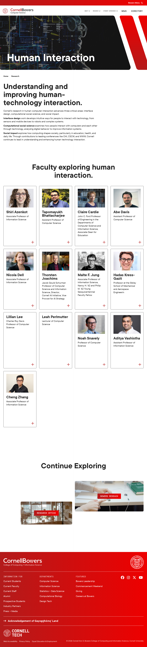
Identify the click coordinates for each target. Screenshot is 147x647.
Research (79, 11)
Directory (136, 11)
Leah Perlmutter (55, 317)
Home (5, 76)
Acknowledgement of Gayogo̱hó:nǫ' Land (33, 620)
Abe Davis (121, 212)
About (64, 11)
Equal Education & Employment (44, 641)
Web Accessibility (10, 641)
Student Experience (102, 11)
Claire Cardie (88, 212)
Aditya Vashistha (126, 338)
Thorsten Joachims (50, 276)
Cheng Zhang (17, 397)
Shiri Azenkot (16, 212)
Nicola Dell (15, 275)
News (123, 11)
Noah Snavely (88, 338)
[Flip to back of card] (32, 242)
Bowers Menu (134, 3)
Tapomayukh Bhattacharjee (53, 213)
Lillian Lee (14, 317)
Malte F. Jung (88, 275)
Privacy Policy (24, 641)
